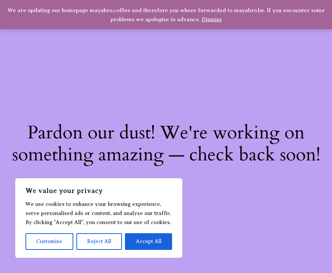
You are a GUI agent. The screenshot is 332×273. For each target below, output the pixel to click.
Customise (49, 241)
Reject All (99, 241)
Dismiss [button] (212, 19)
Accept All (148, 241)
